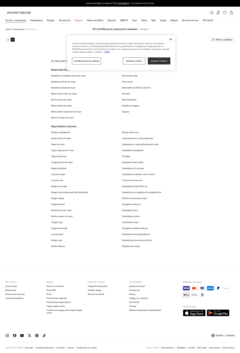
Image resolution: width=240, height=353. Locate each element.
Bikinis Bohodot (129, 99)
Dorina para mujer (130, 75)
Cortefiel (191, 348)
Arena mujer (127, 81)
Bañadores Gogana (130, 105)
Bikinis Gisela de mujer (61, 105)
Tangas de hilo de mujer (62, 162)
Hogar (163, 20)
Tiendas (132, 306)
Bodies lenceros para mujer (134, 198)
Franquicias (134, 290)
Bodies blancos (58, 246)
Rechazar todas (134, 61)
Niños (144, 20)
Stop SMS (51, 290)
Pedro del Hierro (167, 348)
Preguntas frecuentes (98, 286)
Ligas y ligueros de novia (62, 150)
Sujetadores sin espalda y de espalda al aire (141, 192)
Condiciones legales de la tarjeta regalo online (64, 311)
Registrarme (10, 290)
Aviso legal (29, 348)
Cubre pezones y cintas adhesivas (137, 138)
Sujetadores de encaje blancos (136, 234)
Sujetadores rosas (130, 222)
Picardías (126, 156)
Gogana (125, 111)
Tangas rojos (57, 222)
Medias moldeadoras (60, 132)
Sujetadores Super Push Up (134, 186)
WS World (207, 20)
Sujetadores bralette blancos (135, 228)
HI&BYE (124, 20)
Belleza (174, 20)
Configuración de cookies (86, 348)
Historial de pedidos (14, 298)
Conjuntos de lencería (132, 180)
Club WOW (134, 302)
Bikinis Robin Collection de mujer (66, 111)
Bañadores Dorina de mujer (63, 81)
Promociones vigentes (56, 298)
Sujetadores (36, 20)
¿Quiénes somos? (137, 286)
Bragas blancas (58, 204)
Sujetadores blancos (131, 204)
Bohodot (126, 93)
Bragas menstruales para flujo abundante (69, 192)
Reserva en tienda (96, 294)
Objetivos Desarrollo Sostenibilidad (145, 310)
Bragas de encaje (59, 186)
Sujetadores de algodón (133, 150)
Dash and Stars (95, 20)
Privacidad (60, 348)
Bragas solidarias (58, 168)
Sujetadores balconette (132, 162)
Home (8, 29)
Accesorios (64, 20)
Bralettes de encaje (131, 246)
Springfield (181, 348)
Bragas (50, 20)
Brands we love (190, 20)
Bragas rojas (56, 240)
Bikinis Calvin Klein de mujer (64, 93)
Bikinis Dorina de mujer (61, 99)
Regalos (78, 20)
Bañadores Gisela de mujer (63, 87)
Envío (49, 294)
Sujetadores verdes (131, 216)
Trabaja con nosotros (138, 298)
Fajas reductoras (58, 156)
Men (153, 20)
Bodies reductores (130, 132)
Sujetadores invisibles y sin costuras (138, 174)
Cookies (70, 348)
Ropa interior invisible (61, 138)
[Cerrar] (170, 39)
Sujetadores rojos (130, 210)
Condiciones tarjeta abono (58, 302)
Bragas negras (57, 198)
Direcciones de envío (15, 294)
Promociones (18, 29)
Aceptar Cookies (159, 61)
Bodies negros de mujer (62, 216)
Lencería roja (57, 180)
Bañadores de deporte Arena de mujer (68, 75)
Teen (134, 20)
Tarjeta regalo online (55, 306)
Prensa (132, 294)
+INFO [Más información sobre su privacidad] (107, 52)
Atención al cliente (55, 286)
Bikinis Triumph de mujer (62, 117)
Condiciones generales (45, 348)
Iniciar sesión (11, 286)
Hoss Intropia (214, 348)
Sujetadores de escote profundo (137, 240)
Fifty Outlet (201, 348)
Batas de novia (57, 144)
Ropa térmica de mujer (61, 210)
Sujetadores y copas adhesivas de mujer (140, 144)
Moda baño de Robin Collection (136, 87)
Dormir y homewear (15, 20)
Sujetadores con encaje (133, 168)
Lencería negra (58, 174)
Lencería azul (57, 234)
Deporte (111, 20)
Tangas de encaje (59, 228)
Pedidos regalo (94, 290)
